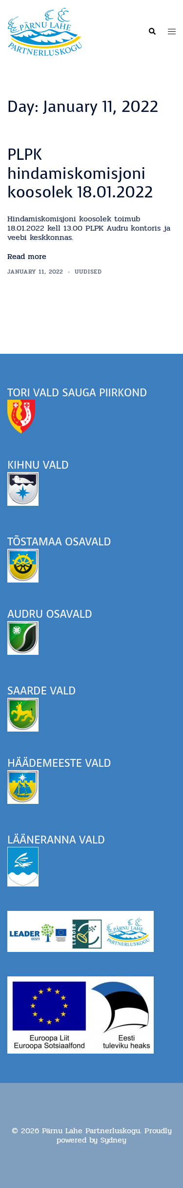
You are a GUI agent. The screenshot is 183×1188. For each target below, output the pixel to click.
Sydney (113, 1140)
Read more (26, 256)
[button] (152, 32)
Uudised (88, 271)
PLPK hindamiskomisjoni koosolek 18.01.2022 (80, 173)
